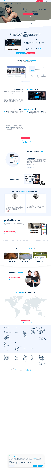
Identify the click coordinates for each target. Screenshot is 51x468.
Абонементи (5, 346)
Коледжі (24, 329)
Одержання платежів (6, 335)
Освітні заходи (24, 335)
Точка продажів (6, 341)
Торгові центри (33, 329)
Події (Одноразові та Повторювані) (33, 348)
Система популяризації (7, 336)
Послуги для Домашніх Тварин (18, 346)
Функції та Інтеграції (6, 357)
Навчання (24, 334)
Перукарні (16, 329)
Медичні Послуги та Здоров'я (42, 328)
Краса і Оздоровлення (18, 327)
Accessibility (40, 364)
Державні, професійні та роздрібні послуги (34, 328)
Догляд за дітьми (25, 336)
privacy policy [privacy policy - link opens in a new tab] (35, 458)
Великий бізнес (16, 357)
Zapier (5, 343)
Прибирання (16, 350)
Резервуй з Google (6, 345)
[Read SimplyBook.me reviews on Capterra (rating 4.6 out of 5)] (18, 24)
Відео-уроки (40, 48)
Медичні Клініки (41, 331)
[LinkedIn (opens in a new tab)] (43, 366)
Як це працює (24, 357)
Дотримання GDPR (41, 357)
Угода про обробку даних (42, 359)
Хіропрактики (41, 332)
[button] (32, 179)
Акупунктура (40, 333)
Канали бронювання (6, 358)
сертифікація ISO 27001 (42, 363)
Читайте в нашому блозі (32, 70)
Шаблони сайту (6, 359)
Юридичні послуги (33, 335)
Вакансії (32, 360)
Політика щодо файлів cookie (42, 360)
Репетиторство (24, 333)
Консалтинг (16, 345)
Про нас (32, 357)
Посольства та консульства (34, 330)
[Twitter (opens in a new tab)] (41, 366)
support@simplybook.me (16, 369)
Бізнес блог (24, 360)
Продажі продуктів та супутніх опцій (8, 330)
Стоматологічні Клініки (42, 330)
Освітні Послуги (25, 327)
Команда (32, 358)
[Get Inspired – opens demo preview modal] (35, 14)
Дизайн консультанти (17, 348)
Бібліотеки (24, 331)
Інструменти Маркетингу (7, 338)
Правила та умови (41, 356)
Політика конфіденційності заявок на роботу (42, 361)
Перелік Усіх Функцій (6, 356)
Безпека (40, 362)
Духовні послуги (17, 347)
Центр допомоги (25, 356)
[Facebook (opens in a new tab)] (40, 366)
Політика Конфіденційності (42, 358)
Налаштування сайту (6, 337)
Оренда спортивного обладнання (25, 348)
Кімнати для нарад (33, 349)
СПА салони (16, 330)
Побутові (16, 349)
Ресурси (20, 3)
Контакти (32, 359)
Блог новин (32, 361)
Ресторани (32, 346)
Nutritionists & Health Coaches (43, 339)
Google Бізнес (6, 344)
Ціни (17, 3)
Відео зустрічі (6, 347)
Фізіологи (40, 334)
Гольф (23, 346)
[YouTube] (44, 366)
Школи (24, 330)
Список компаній (17, 360)
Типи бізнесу (16, 358)
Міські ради (32, 331)
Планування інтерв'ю (33, 334)
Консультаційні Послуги (17, 343)
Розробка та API (16, 359)
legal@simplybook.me (28, 369)
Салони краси (16, 331)
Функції (15, 3)
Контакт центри (33, 332)
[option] (16, 72)
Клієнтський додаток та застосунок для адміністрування (9, 350)
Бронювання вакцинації (42, 338)
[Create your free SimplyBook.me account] (28, 14)
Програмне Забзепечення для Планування (8, 339)
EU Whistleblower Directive (28, 370)
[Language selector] (45, 1)
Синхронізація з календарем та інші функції (8, 334)
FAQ (23, 358)
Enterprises (6, 3)
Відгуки (32, 356)
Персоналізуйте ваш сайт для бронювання (8, 332)
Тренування (16, 344)
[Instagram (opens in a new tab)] (46, 366)
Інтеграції (5, 348)
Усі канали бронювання (25, 81)
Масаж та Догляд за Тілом (42, 329)
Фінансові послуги (33, 333)
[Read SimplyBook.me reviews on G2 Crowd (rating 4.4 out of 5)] (32, 24)
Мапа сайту (24, 361)
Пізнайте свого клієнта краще (8, 331)
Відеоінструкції (25, 359)
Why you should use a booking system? (9, 340)
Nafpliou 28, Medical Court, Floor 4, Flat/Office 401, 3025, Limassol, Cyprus (24, 368)
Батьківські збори (25, 332)
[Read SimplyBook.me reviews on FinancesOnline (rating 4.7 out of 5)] (28, 24)
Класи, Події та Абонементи (7, 329)
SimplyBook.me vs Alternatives (7, 361)
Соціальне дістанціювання (42, 337)
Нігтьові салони (16, 332)
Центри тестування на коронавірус (42, 336)
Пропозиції (5, 342)
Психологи (40, 335)
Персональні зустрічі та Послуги (18, 342)
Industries (11, 3)
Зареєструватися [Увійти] (39, 1)
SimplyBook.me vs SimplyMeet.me (8, 360)
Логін (34, 1)
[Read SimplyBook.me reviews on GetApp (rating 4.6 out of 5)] (23, 24)
